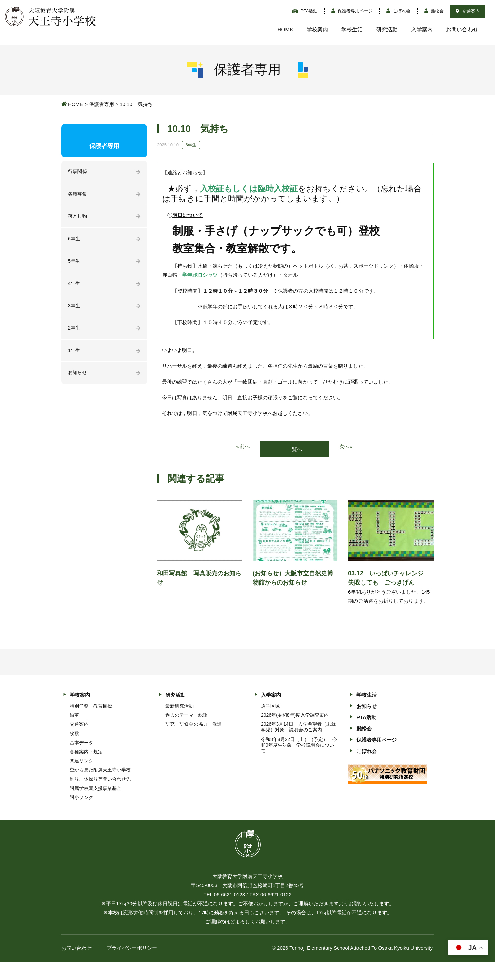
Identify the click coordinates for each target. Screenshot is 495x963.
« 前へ (242, 447)
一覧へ (294, 449)
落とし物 (78, 217)
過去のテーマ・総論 (186, 715)
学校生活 (352, 29)
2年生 (74, 332)
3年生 (74, 309)
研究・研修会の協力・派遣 (193, 724)
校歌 (74, 734)
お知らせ (78, 377)
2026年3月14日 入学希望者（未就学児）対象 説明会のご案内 (298, 727)
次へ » (346, 447)
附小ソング (81, 797)
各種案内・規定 (86, 752)
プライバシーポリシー (132, 948)
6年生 (74, 240)
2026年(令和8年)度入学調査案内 (295, 715)
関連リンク (81, 761)
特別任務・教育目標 (91, 706)
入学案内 (422, 29)
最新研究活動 (179, 706)
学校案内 (317, 29)
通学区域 (270, 706)
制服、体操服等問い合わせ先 (100, 779)
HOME (285, 29)
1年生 (74, 354)
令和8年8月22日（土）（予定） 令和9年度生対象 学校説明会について (299, 745)
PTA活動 (305, 10)
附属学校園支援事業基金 (95, 788)
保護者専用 (101, 104)
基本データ (81, 743)
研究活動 (387, 29)
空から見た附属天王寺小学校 (100, 770)
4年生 (74, 286)
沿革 (74, 715)
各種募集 (78, 195)
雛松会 (434, 10)
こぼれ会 (398, 10)
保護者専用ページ (352, 10)
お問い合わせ (462, 29)
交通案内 (468, 11)
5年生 (74, 263)
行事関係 (78, 172)
